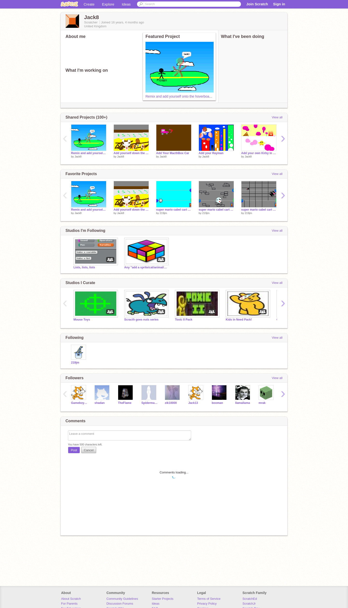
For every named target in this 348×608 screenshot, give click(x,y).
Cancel (89, 450)
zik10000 (171, 403)
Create (89, 4)
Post (74, 450)
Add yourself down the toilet (131, 153)
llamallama (242, 403)
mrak (262, 403)
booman (217, 403)
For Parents (69, 603)
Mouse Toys (81, 319)
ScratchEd (249, 599)
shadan (99, 403)
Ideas (126, 4)
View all (277, 117)
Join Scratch (257, 4)
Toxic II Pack (183, 319)
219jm (163, 213)
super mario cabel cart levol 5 (173, 209)
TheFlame (124, 403)
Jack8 (78, 156)
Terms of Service (209, 599)
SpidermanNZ (149, 403)
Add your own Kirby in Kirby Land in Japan (258, 153)
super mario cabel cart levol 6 (216, 209)
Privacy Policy (207, 603)
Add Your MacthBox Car (172, 153)
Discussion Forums (119, 603)
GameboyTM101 (79, 403)
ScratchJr (249, 603)
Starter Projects (163, 599)
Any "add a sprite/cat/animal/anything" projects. (146, 267)
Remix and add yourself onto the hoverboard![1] (181, 96)
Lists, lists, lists (84, 267)
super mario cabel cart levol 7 (258, 209)
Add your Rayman (211, 153)
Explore (108, 4)
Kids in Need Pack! (239, 319)
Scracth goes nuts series (141, 319)
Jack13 (193, 403)
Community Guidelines (122, 599)
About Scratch (71, 599)
